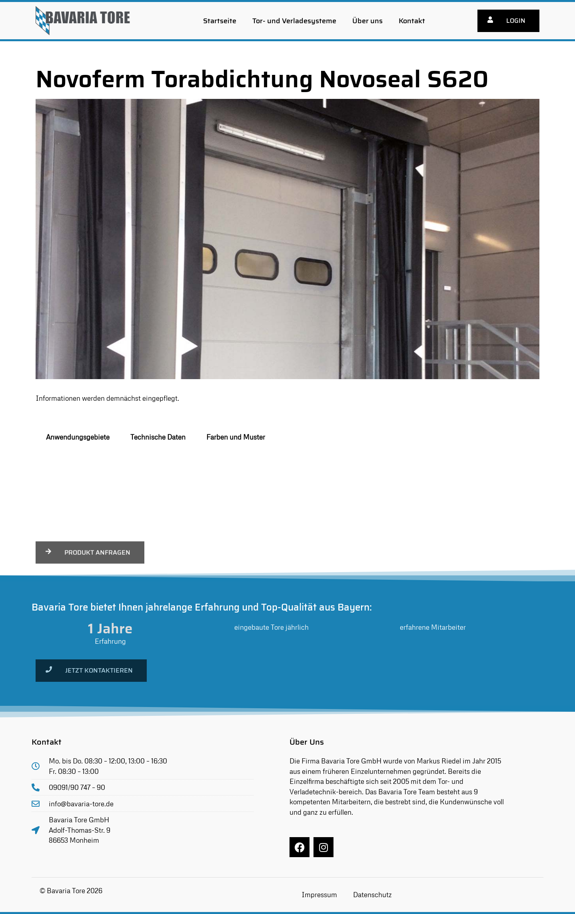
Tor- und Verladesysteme (294, 20)
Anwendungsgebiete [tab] (78, 437)
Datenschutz (372, 894)
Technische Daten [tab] (158, 437)
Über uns (367, 20)
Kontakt (412, 20)
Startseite (219, 20)
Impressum (319, 894)
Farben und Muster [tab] (235, 437)
